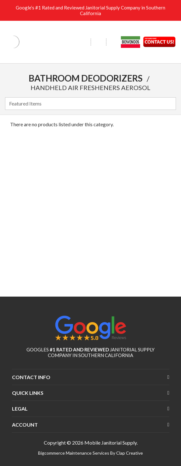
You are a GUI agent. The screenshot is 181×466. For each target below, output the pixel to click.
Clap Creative (129, 453)
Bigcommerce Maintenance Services (74, 453)
